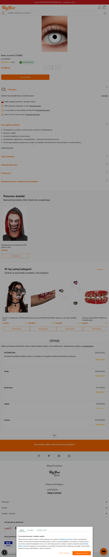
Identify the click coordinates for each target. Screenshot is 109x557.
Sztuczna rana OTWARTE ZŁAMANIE (42, 318)
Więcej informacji (7, 148)
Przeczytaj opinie (35, 106)
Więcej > (101, 269)
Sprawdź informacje (43, 110)
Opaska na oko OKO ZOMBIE (66, 318)
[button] (4, 552)
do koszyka (25, 77)
